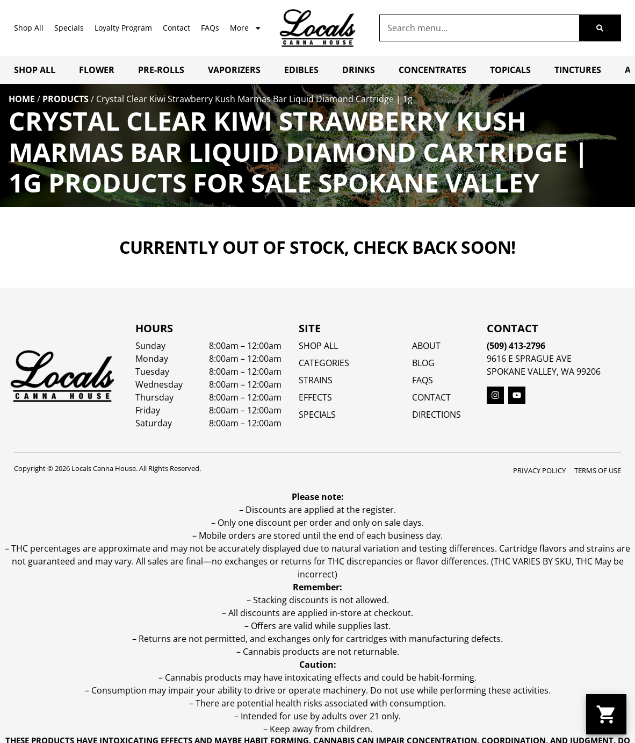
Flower (96, 70)
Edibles (301, 70)
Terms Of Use (597, 470)
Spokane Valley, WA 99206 (544, 371)
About (426, 346)
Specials (69, 28)
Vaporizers (234, 70)
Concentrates (432, 70)
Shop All (29, 28)
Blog (423, 363)
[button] (606, 714)
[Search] (599, 28)
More (246, 28)
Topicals (510, 70)
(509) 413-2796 (516, 346)
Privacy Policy (539, 470)
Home (22, 99)
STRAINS (316, 380)
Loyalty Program (123, 28)
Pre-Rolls (161, 70)
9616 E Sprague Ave (529, 359)
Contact (176, 28)
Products (65, 99)
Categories (324, 363)
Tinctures (577, 70)
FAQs (210, 28)
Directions (436, 414)
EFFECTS (315, 397)
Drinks (358, 70)
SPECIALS (317, 414)
